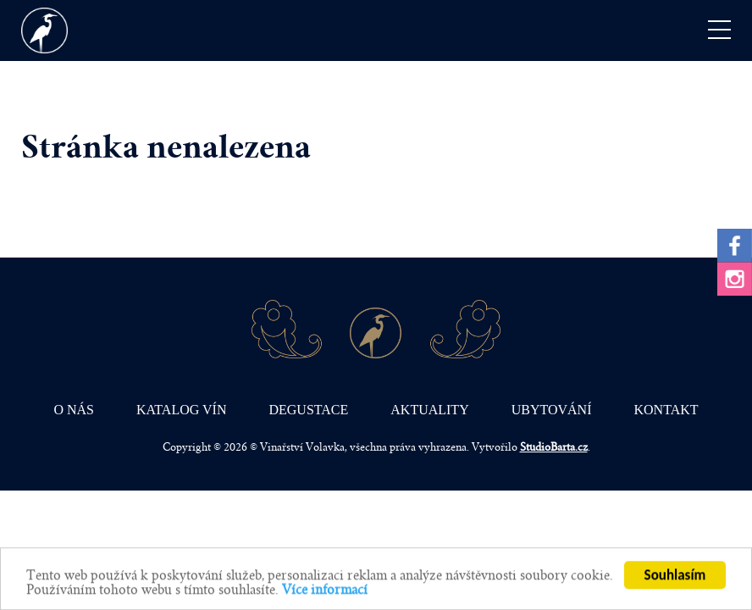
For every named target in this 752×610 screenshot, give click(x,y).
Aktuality (429, 409)
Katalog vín (181, 409)
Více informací (325, 591)
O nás (73, 409)
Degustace (308, 409)
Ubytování (551, 409)
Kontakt (666, 409)
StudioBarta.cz (554, 447)
